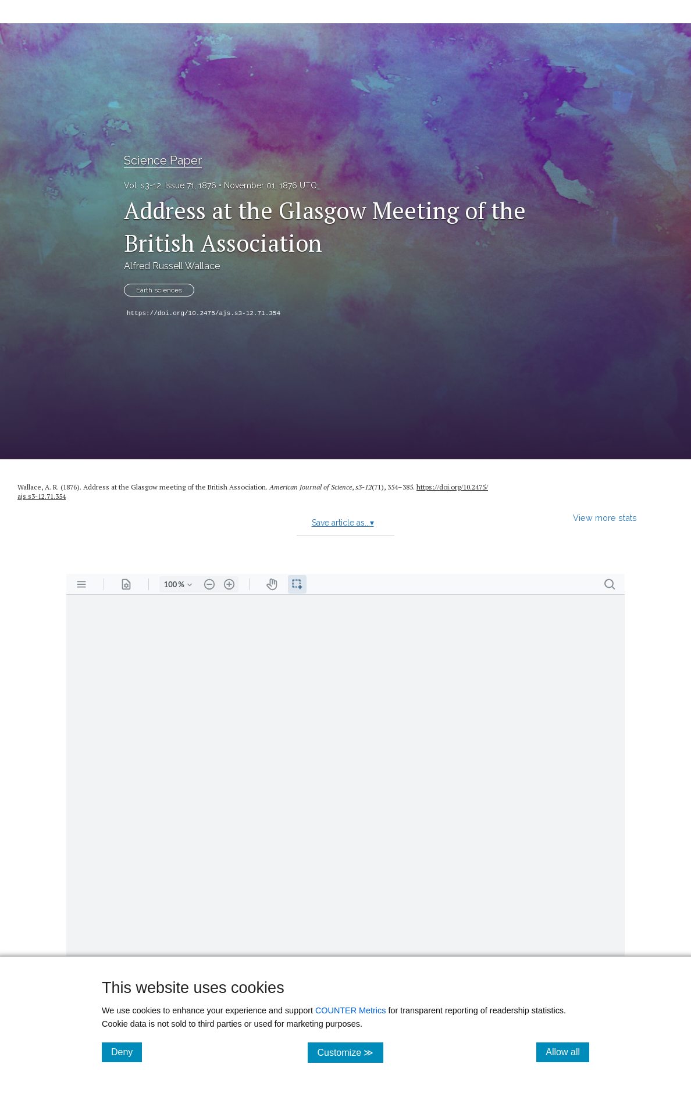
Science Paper (163, 160)
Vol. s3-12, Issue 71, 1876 (170, 185)
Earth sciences (159, 290)
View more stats (605, 518)
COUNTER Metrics (350, 1010)
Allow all (567, 1051)
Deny (126, 1051)
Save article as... (343, 522)
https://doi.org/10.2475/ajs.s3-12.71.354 (203, 313)
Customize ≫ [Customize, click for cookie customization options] (350, 1052)
